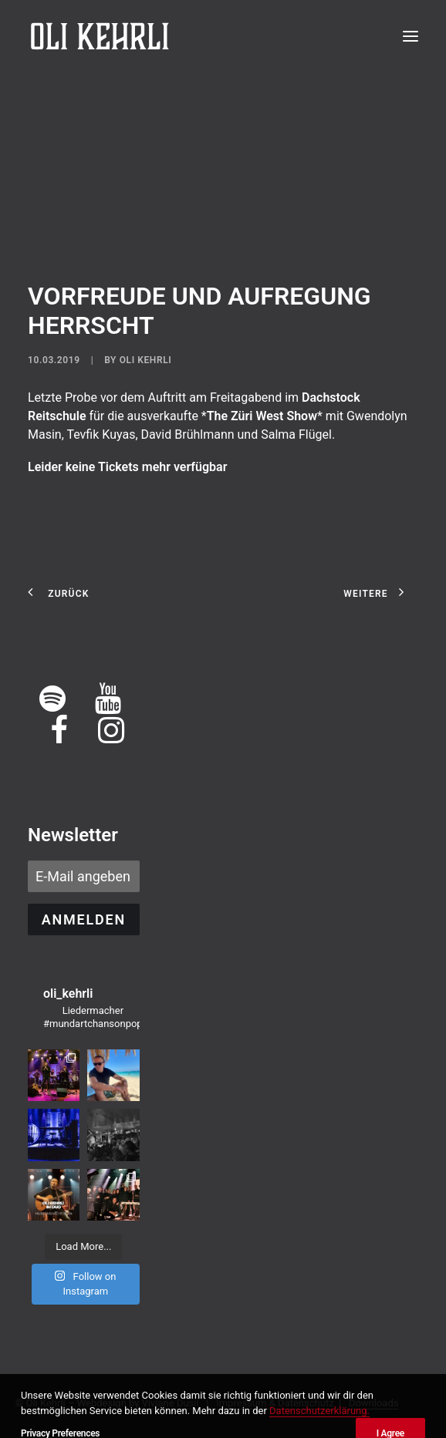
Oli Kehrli (146, 360)
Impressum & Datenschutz (274, 1403)
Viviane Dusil (170, 1403)
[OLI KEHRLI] (100, 36)
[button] (410, 36)
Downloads (374, 1403)
